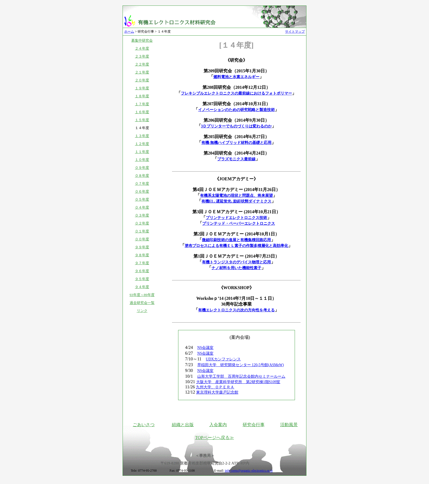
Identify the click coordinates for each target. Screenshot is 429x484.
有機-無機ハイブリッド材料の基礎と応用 (236, 143)
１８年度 (142, 96)
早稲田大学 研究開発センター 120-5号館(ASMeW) (240, 365)
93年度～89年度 (142, 295)
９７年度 (142, 263)
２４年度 (142, 48)
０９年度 (142, 168)
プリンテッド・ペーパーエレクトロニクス (238, 223)
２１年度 (142, 72)
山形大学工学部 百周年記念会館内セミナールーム (241, 376)
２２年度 (142, 64)
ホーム (129, 31)
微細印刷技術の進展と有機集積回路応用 (236, 240)
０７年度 (142, 183)
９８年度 (142, 255)
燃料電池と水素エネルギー (236, 77)
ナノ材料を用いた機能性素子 (236, 268)
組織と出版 (183, 424)
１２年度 (142, 144)
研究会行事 (254, 424)
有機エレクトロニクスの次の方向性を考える (236, 310)
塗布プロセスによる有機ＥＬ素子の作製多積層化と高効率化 (236, 246)
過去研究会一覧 (142, 303)
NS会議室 (205, 348)
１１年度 (142, 152)
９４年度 (142, 287)
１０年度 (142, 160)
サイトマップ (295, 31)
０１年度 (142, 231)
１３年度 (142, 136)
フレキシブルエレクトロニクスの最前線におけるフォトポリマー (236, 93)
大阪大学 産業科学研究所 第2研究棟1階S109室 (238, 382)
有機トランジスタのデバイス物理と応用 (236, 262)
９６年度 (142, 271)
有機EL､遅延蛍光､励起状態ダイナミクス (236, 201)
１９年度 (142, 88)
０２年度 (142, 223)
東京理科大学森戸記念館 (217, 392)
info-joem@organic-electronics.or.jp (249, 470)
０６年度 (142, 191)
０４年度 (142, 207)
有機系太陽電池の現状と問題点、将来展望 (236, 195)
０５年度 (142, 199)
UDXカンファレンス (223, 359)
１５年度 (142, 120)
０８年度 (142, 175)
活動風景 (289, 424)
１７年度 (142, 104)
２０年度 (142, 80)
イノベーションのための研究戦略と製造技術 (236, 110)
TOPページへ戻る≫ (214, 437)
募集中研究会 (142, 40)
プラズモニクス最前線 (236, 159)
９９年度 (142, 247)
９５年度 (142, 279)
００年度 (142, 239)
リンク (142, 311)
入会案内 (218, 424)
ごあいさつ (144, 424)
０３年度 (142, 215)
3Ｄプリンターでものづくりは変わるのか (236, 126)
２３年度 (142, 56)
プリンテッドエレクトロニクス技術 (236, 218)
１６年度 (142, 112)
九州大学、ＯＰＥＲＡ (215, 387)
